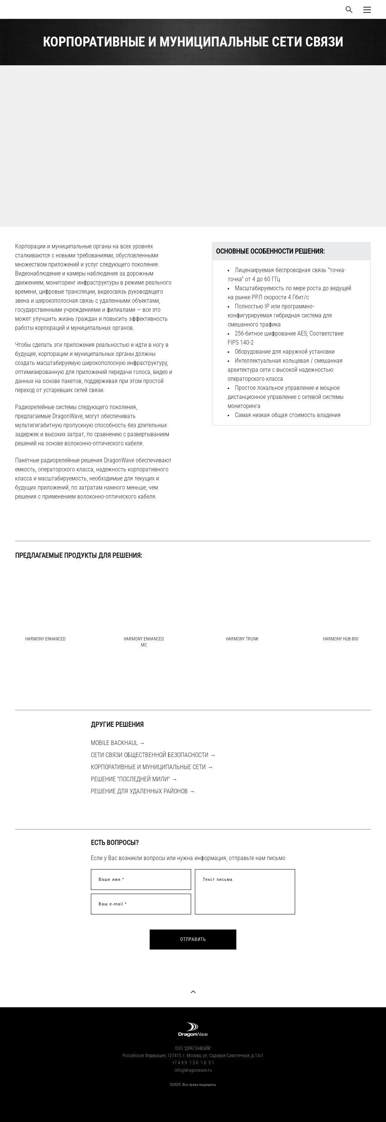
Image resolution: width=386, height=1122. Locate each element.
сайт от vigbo (193, 1104)
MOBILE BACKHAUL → (118, 742)
